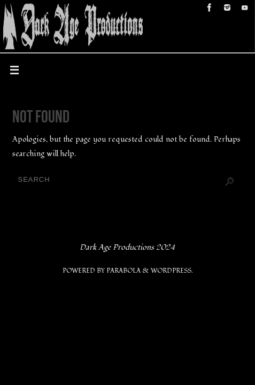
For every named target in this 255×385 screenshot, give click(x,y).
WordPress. (172, 270)
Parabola (123, 270)
